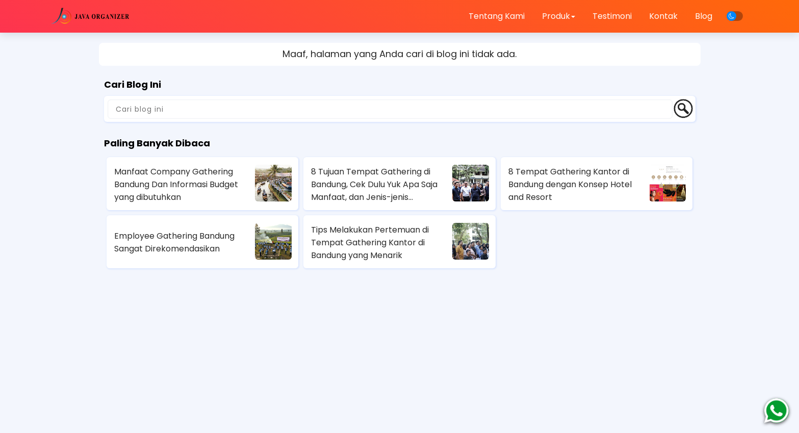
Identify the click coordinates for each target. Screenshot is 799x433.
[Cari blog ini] (390, 109)
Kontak (663, 16)
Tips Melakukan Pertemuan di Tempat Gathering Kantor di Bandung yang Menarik (370, 242)
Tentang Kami (497, 16)
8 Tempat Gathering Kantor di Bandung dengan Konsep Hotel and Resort (570, 184)
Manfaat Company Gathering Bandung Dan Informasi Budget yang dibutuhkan (176, 184)
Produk (558, 16)
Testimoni (612, 16)
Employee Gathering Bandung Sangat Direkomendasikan (174, 242)
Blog (703, 16)
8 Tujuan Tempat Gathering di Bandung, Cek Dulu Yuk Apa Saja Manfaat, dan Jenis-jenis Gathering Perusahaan (374, 184)
